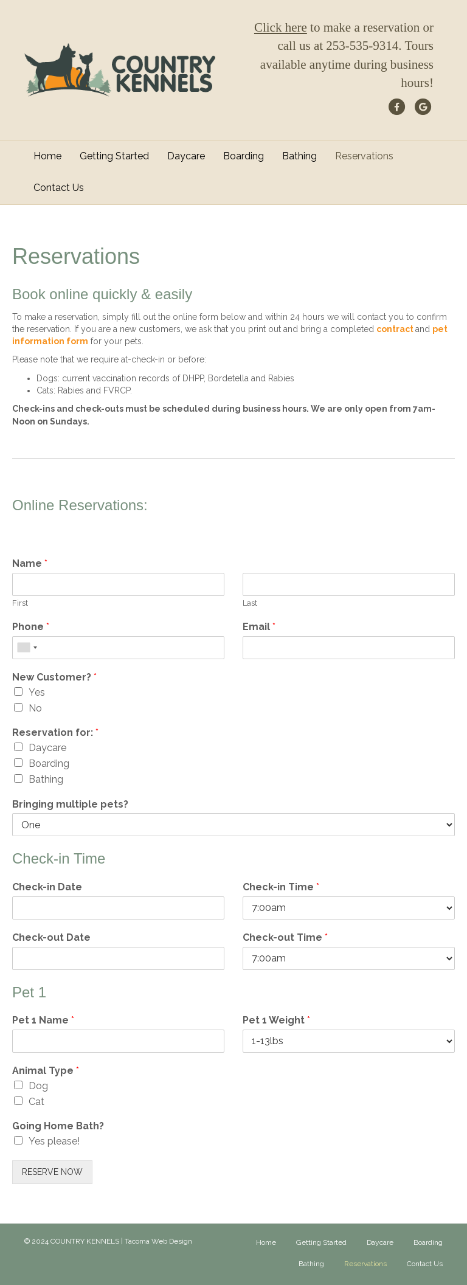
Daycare (186, 156)
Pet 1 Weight (276, 1020)
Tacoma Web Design (158, 1241)
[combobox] (27, 648)
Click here (280, 27)
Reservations (364, 156)
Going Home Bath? (58, 1126)
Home (47, 156)
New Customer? (54, 677)
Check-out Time (285, 937)
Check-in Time (281, 887)
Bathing (299, 156)
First (20, 603)
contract (395, 329)
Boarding (243, 156)
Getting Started (114, 156)
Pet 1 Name (43, 1020)
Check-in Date (47, 887)
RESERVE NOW (52, 1172)
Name (29, 563)
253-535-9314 (362, 45)
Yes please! (54, 1141)
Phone (30, 626)
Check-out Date (51, 937)
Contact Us (58, 187)
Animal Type (45, 1070)
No (35, 708)
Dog (38, 1086)
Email (259, 626)
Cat (36, 1101)
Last (250, 603)
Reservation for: (55, 732)
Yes (37, 692)
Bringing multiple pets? (70, 804)
